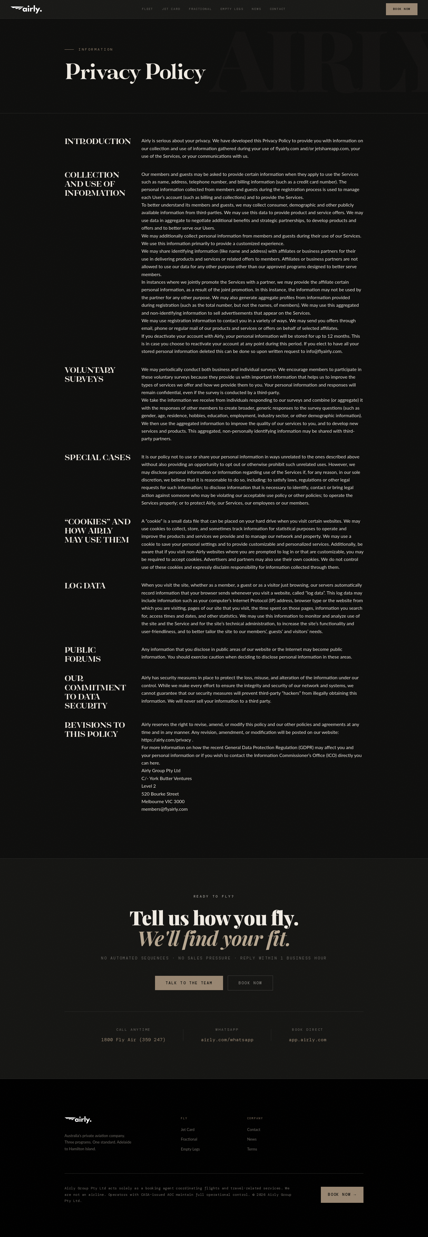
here (154, 762)
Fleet (147, 9)
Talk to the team (189, 982)
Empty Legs (231, 9)
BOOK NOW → (342, 1194)
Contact (278, 9)
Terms (252, 1149)
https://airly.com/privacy (166, 739)
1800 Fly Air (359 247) (133, 1040)
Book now (250, 982)
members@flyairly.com (165, 809)
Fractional (200, 9)
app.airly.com (308, 1040)
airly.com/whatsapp (227, 1040)
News (256, 9)
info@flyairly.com (324, 351)
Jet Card (171, 9)
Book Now (401, 9)
